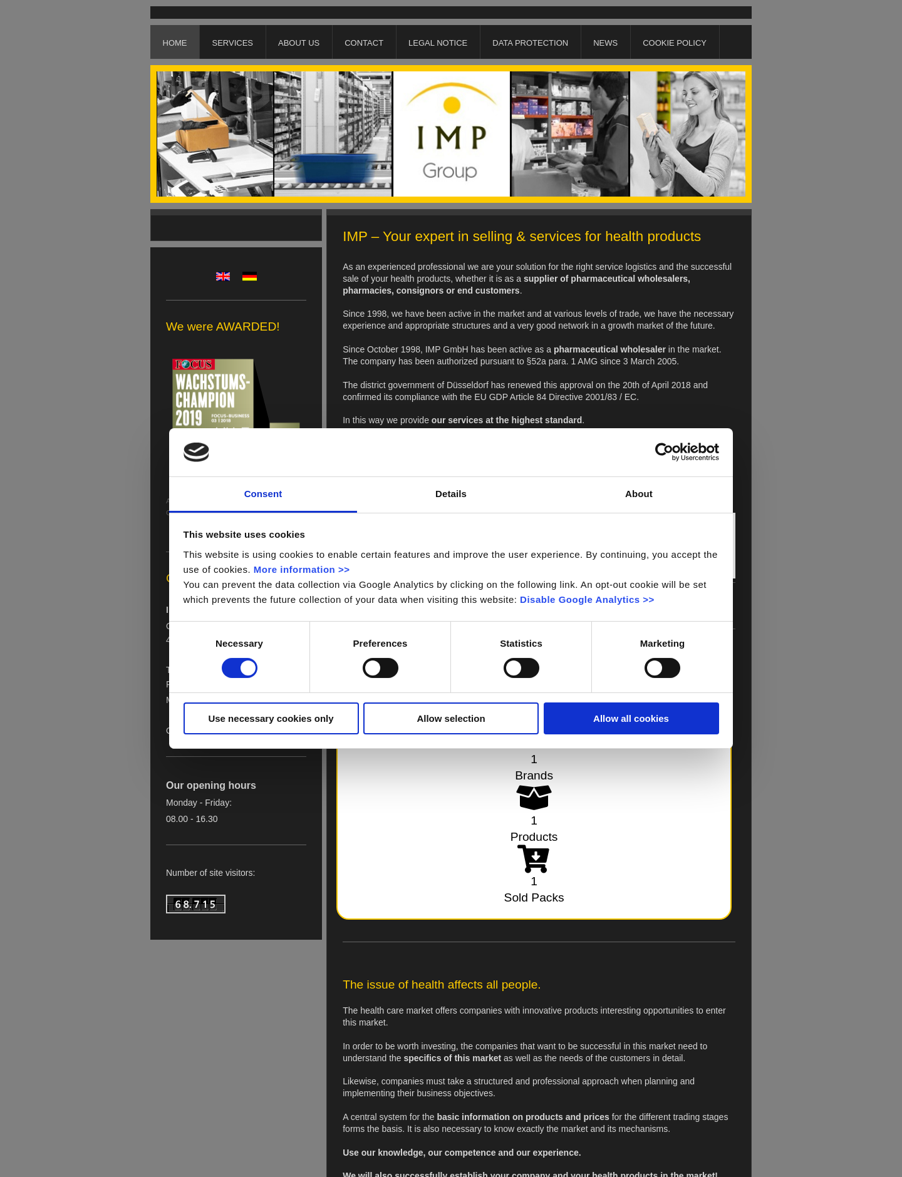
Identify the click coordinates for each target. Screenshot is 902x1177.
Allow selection (451, 718)
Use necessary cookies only (270, 718)
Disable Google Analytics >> (587, 599)
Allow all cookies (631, 718)
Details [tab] (451, 493)
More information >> (302, 569)
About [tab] (639, 493)
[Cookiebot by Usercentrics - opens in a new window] (664, 452)
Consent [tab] (263, 493)
